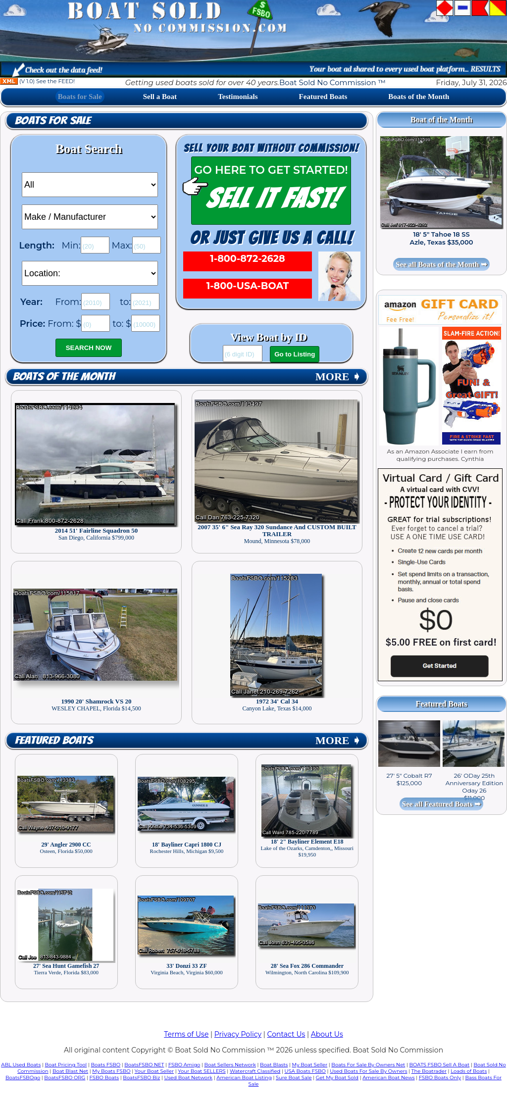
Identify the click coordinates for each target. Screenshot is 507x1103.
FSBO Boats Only (440, 1077)
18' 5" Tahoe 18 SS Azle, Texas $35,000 (441, 238)
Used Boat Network (188, 1077)
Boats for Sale (80, 96)
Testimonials (237, 96)
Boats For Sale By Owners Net (368, 1064)
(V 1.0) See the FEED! (37, 81)
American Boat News (388, 1077)
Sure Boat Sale (294, 1077)
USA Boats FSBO (305, 1071)
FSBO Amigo (184, 1064)
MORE (338, 376)
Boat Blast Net (70, 1071)
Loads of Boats (469, 1071)
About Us (327, 1034)
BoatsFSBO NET (144, 1064)
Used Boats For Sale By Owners (368, 1071)
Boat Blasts (274, 1064)
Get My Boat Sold (337, 1077)
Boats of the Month (418, 96)
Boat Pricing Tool (66, 1064)
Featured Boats (323, 96)
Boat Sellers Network (229, 1064)
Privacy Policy (237, 1034)
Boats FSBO (106, 1064)
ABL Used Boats (21, 1064)
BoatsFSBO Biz (141, 1077)
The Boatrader (429, 1071)
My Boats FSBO (111, 1071)
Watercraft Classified (255, 1071)
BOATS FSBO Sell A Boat (439, 1064)
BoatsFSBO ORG (64, 1077)
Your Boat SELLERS (201, 1071)
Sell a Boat (160, 96)
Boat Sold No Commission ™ (332, 82)
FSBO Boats (104, 1077)
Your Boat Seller (154, 1071)
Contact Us (286, 1034)
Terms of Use (186, 1034)
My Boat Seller (310, 1064)
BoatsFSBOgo (22, 1077)
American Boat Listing (244, 1077)
